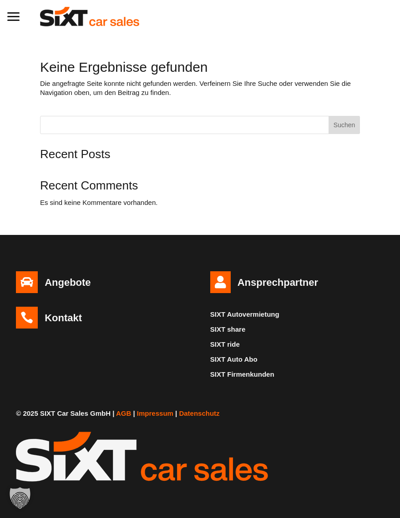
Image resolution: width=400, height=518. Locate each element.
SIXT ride (225, 344)
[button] (13, 15)
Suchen (344, 125)
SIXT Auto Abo (234, 359)
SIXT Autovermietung (244, 314)
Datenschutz (199, 413)
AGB (123, 413)
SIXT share (228, 329)
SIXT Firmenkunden (242, 374)
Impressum (155, 413)
